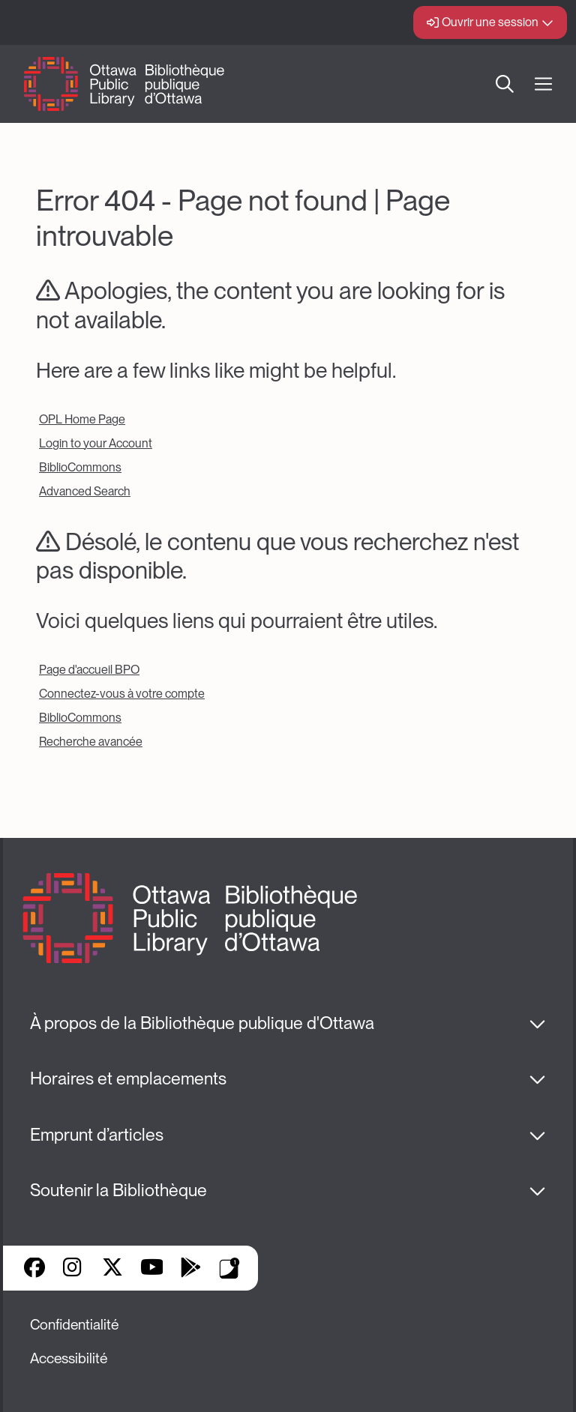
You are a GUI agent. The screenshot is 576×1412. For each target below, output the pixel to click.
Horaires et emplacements (128, 1078)
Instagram (73, 1269)
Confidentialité (74, 1324)
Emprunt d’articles (97, 1134)
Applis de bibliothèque (229, 1268)
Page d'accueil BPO (89, 670)
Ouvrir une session (490, 22)
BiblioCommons (80, 467)
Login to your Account (95, 443)
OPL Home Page (82, 419)
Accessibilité (68, 1358)
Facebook (34, 1269)
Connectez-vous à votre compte (122, 694)
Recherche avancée (90, 741)
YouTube (152, 1269)
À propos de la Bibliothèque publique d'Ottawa (202, 1023)
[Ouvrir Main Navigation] (543, 84)
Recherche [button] (505, 84)
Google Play (190, 1269)
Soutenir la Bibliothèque (118, 1190)
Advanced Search (84, 491)
